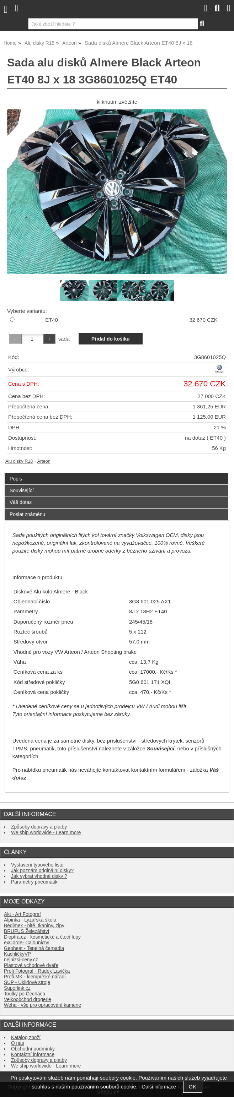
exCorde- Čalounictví (26, 942)
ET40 (51, 320)
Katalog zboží (26, 1037)
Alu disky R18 (19, 461)
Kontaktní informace (32, 1054)
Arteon (43, 461)
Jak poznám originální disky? (42, 870)
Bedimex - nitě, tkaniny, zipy (34, 925)
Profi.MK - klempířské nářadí (35, 976)
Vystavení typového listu (37, 865)
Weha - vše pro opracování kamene (42, 1005)
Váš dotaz (21, 502)
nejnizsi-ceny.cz (21, 959)
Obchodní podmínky (33, 1049)
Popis (16, 479)
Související (22, 490)
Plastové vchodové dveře (31, 965)
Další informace (159, 1087)
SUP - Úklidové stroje (27, 982)
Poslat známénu (27, 514)
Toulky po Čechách (24, 993)
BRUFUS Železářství (26, 931)
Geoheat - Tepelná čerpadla (34, 948)
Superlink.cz (17, 988)
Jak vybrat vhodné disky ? (39, 876)
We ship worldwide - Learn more (46, 832)
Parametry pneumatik (34, 882)
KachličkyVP (17, 954)
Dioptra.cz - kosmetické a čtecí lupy (42, 937)
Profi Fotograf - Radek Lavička (37, 971)
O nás (17, 1043)
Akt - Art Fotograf (22, 914)
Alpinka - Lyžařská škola (30, 920)
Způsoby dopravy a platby (39, 827)
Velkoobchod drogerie (27, 999)
